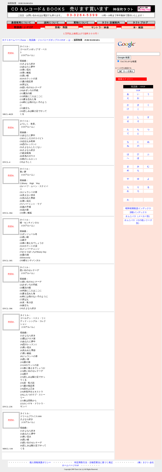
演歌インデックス (138, 212)
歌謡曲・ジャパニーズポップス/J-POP (47, 40)
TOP (138, 90)
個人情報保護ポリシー (40, 462)
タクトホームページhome (14, 40)
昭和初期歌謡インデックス (138, 208)
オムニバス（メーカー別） (138, 216)
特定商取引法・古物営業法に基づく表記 (93, 462)
